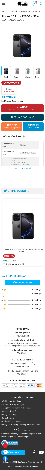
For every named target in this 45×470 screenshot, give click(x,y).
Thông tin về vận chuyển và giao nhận (16, 408)
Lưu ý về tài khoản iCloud (11, 421)
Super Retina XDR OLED (27, 153)
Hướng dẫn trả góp (8, 415)
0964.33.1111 (22, 353)
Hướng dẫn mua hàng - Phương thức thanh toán (20, 425)
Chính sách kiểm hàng (9, 411)
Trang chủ (4, 11)
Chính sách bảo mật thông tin (12, 404)
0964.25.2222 (22, 336)
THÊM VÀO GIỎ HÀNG (22, 117)
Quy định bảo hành (8, 418)
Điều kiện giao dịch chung (11, 401)
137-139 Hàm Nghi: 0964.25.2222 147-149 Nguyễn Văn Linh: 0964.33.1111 (22, 344)
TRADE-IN (33, 126)
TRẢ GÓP (12, 127)
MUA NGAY (22, 108)
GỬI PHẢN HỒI (13, 452)
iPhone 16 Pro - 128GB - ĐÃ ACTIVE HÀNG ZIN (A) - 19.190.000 (23, 251)
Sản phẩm (14, 11)
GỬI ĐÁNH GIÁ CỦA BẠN (22, 282)
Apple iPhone (25, 11)
